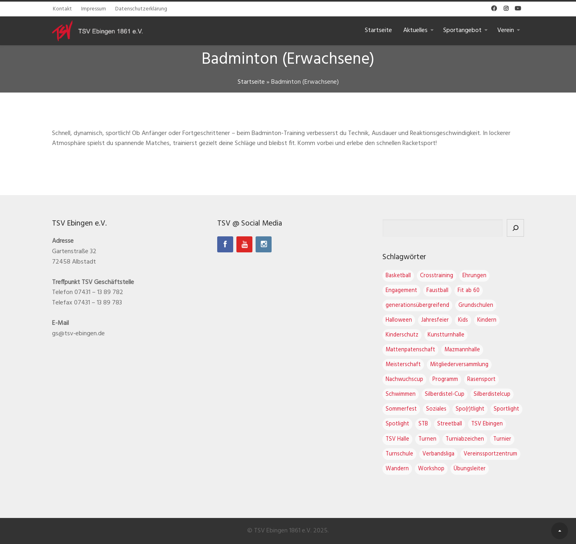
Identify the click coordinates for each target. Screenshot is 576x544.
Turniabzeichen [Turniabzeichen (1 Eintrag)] (465, 439)
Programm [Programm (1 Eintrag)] (445, 379)
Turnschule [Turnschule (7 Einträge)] (399, 454)
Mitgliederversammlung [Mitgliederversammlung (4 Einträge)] (459, 364)
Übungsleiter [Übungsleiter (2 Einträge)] (470, 468)
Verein (505, 30)
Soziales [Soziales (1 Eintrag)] (436, 409)
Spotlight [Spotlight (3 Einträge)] (397, 424)
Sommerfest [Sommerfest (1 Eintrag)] (401, 409)
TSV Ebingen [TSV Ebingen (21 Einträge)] (487, 424)
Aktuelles (415, 30)
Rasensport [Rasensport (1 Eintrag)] (481, 379)
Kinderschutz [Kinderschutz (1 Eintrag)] (402, 335)
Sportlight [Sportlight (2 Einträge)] (506, 409)
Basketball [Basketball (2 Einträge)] (398, 275)
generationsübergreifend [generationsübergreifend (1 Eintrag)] (417, 305)
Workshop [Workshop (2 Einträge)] (431, 468)
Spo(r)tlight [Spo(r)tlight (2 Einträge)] (470, 409)
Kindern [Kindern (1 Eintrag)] (486, 320)
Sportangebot (462, 30)
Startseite (378, 30)
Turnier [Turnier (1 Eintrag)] (502, 439)
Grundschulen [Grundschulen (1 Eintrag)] (475, 305)
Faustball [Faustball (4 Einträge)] (437, 290)
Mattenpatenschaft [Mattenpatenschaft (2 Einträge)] (410, 350)
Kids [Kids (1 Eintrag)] (463, 320)
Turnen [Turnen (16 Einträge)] (427, 439)
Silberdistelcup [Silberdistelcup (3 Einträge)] (492, 394)
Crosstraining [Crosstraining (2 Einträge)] (436, 275)
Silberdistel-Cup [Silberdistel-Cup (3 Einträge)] (444, 394)
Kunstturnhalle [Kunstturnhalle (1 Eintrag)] (446, 335)
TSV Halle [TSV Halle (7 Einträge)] (397, 439)
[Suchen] (515, 228)
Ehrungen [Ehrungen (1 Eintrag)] (474, 275)
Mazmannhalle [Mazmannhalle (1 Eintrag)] (462, 350)
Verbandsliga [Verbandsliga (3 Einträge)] (438, 454)
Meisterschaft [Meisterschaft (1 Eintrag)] (403, 364)
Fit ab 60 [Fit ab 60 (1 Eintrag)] (469, 290)
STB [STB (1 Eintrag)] (423, 424)
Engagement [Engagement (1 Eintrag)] (401, 290)
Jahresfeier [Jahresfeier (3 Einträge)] (435, 320)
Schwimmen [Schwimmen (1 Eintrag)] (401, 394)
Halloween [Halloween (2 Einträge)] (399, 320)
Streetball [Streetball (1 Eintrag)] (449, 424)
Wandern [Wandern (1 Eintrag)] (397, 468)
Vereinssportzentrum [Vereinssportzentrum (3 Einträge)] (490, 454)
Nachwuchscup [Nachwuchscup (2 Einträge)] (404, 379)
